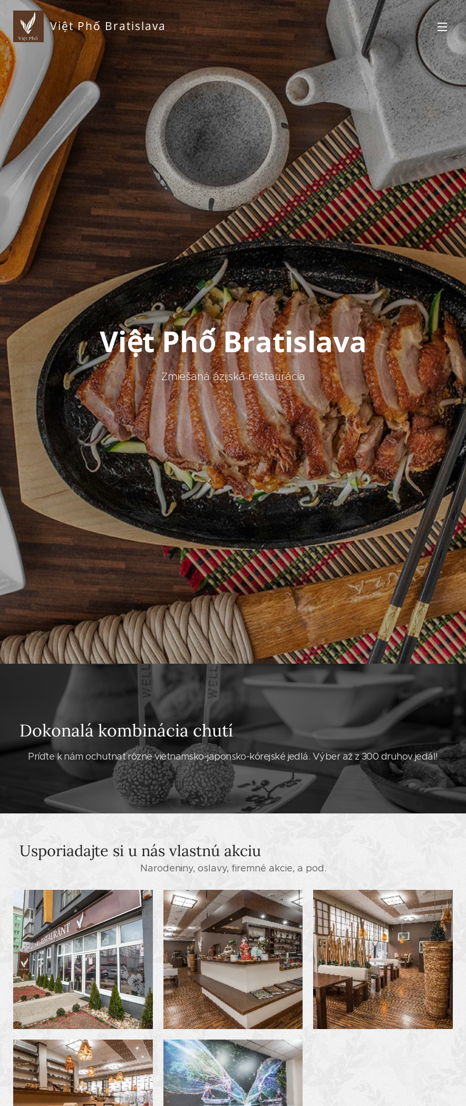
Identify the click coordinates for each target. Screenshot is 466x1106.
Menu (442, 26)
